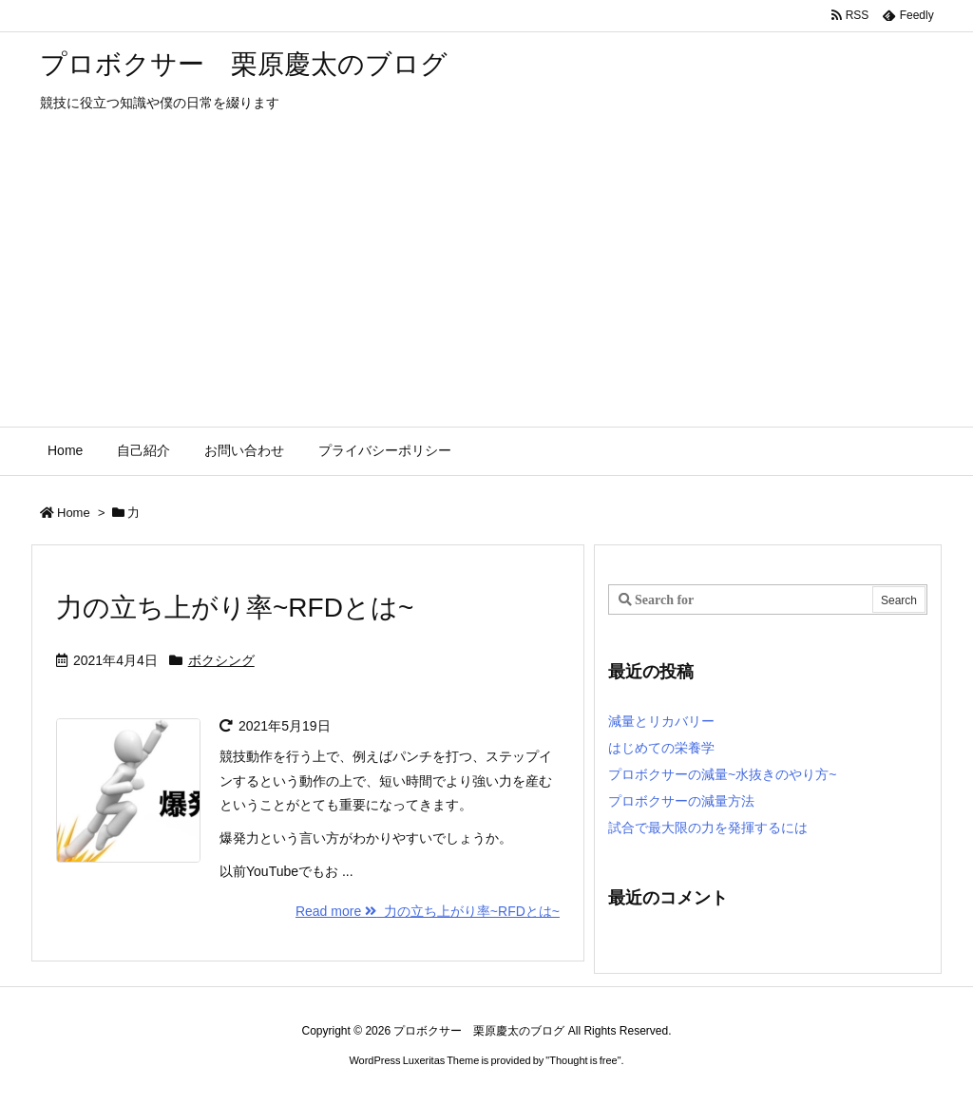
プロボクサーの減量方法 (681, 801)
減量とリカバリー (661, 721)
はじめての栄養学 (661, 747)
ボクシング (221, 660)
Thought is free (583, 1060)
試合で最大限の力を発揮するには (708, 827)
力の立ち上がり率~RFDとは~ (234, 607)
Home (73, 512)
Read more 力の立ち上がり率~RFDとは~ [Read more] (428, 911)
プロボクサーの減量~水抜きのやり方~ (722, 774)
